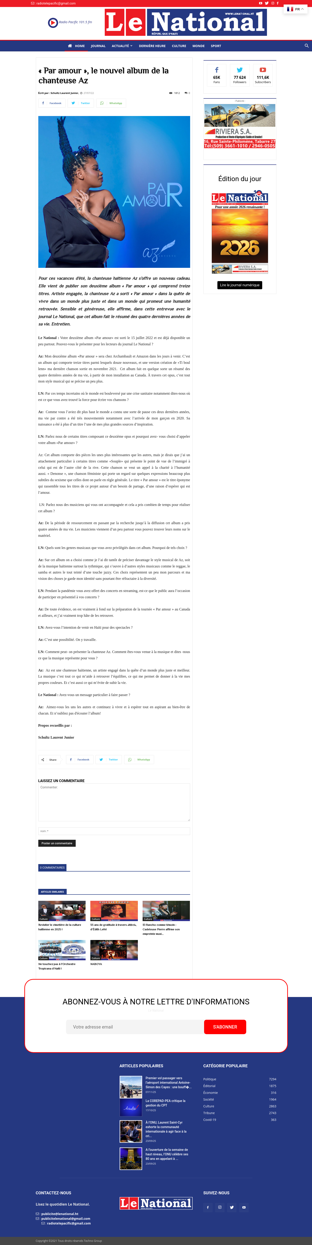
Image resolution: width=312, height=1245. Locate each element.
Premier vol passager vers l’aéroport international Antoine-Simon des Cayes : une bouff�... (169, 1082)
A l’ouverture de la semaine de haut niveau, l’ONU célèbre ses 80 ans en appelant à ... (167, 1154)
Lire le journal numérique (240, 285)
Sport (216, 46)
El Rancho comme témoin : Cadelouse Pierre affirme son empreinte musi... (161, 929)
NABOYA (96, 964)
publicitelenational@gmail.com (65, 1218)
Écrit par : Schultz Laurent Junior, (58, 93)
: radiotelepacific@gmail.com (55, 3)
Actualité (122, 46)
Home (76, 46)
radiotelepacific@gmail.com (69, 1223)
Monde (198, 46)
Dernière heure (152, 46)
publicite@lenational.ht (59, 1214)
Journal (98, 46)
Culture (179, 46)
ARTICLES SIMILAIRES (52, 892)
